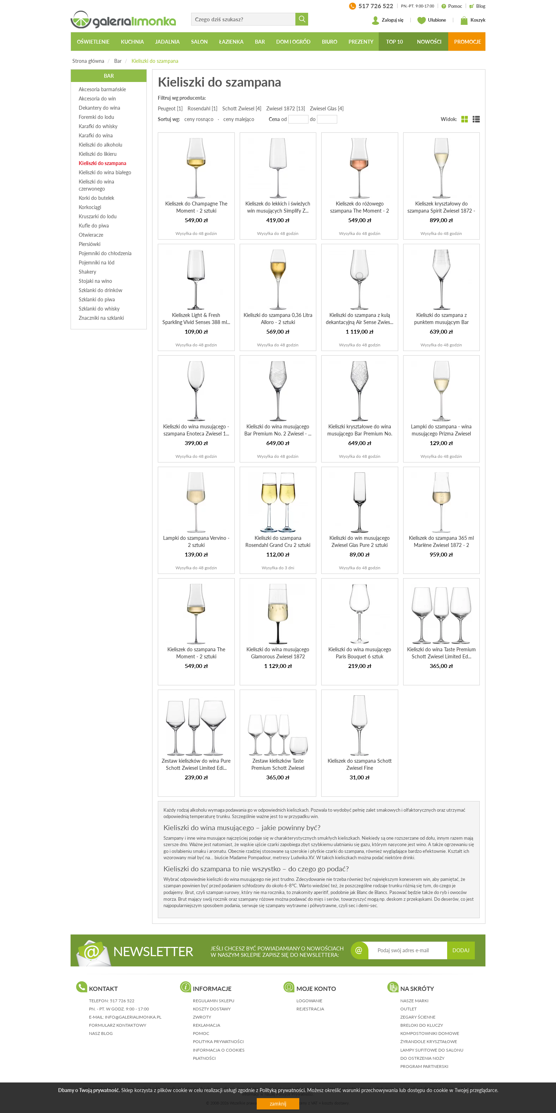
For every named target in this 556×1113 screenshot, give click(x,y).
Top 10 (394, 42)
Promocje (467, 42)
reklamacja (206, 1025)
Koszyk (472, 20)
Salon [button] (199, 42)
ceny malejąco (238, 119)
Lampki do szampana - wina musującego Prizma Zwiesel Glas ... (441, 433)
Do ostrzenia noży (422, 1058)
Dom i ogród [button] (293, 42)
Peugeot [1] (170, 108)
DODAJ (460, 950)
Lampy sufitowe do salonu (431, 1050)
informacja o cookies (219, 1050)
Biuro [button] (329, 42)
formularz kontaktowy (117, 1025)
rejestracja (310, 1008)
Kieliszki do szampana (155, 61)
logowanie (309, 1000)
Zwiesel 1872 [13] (285, 108)
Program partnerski (424, 1066)
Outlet (408, 1008)
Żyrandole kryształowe (428, 1041)
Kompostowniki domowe (429, 1033)
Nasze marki (414, 1000)
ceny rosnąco (198, 119)
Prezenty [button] (361, 42)
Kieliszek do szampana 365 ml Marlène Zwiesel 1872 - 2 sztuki (441, 545)
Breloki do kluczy (421, 1025)
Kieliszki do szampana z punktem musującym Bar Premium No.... (441, 322)
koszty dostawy (211, 1008)
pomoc (201, 1033)
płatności (204, 1058)
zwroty (202, 1017)
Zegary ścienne (417, 1017)
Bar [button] (260, 42)
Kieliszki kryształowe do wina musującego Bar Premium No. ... (359, 433)
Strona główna (88, 61)
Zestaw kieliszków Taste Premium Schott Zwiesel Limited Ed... (277, 768)
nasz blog (101, 1033)
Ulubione (431, 20)
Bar (118, 61)
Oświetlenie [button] (93, 42)
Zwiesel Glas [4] (327, 108)
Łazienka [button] (231, 42)
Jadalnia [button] (167, 42)
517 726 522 (122, 1000)
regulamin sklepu (213, 1000)
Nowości (429, 42)
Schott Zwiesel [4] (241, 108)
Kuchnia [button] (132, 42)
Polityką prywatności (282, 1090)
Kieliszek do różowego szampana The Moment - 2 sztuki (359, 211)
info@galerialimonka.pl (133, 1017)
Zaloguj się (387, 20)
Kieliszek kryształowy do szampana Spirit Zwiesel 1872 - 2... (441, 211)
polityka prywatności (218, 1041)
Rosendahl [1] (202, 108)
